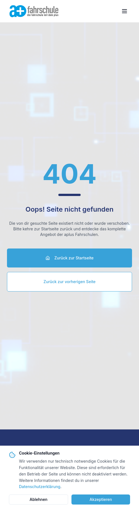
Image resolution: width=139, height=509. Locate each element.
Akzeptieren (101, 499)
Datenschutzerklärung (39, 486)
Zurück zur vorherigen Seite (70, 281)
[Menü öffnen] (124, 11)
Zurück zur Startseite (69, 257)
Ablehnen (38, 499)
